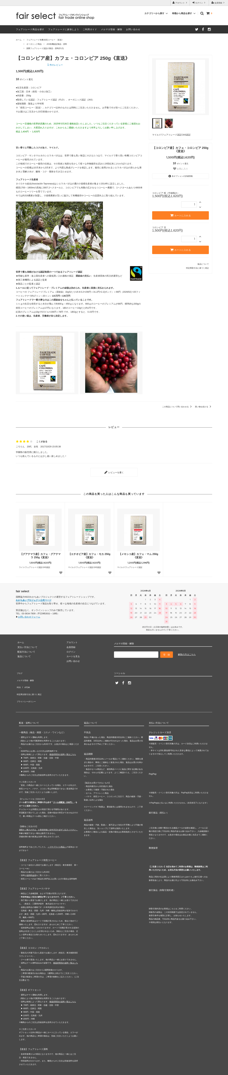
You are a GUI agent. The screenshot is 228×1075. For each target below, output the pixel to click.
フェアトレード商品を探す (30, 29)
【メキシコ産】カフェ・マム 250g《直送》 (138, 554)
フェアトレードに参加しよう (63, 29)
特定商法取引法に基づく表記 (30, 684)
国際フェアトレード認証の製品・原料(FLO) (45, 48)
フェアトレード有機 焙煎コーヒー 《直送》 (45, 40)
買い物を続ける (203, 407)
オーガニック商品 (34, 44)
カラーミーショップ (10, 1071)
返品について (203, 264)
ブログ (19, 670)
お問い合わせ (133, 29)
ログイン (199, 2)
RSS (18, 680)
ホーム (19, 40)
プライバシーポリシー (27, 689)
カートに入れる (180, 215)
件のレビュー (55, 65)
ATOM (25, 680)
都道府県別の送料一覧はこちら (62, 741)
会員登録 (218, 2)
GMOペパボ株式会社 (52, 1071)
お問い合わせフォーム (29, 615)
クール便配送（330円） (63, 789)
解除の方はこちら (187, 653)
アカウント (180, 2)
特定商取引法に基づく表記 (197, 268)
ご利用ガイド (90, 29)
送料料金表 (31, 862)
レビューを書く (114, 471)
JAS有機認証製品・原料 (56, 44)
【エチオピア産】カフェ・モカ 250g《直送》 (89, 554)
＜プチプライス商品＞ (57, 833)
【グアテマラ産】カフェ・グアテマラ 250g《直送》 (40, 554)
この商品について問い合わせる (177, 407)
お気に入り (180, 168)
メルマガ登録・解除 (111, 29)
